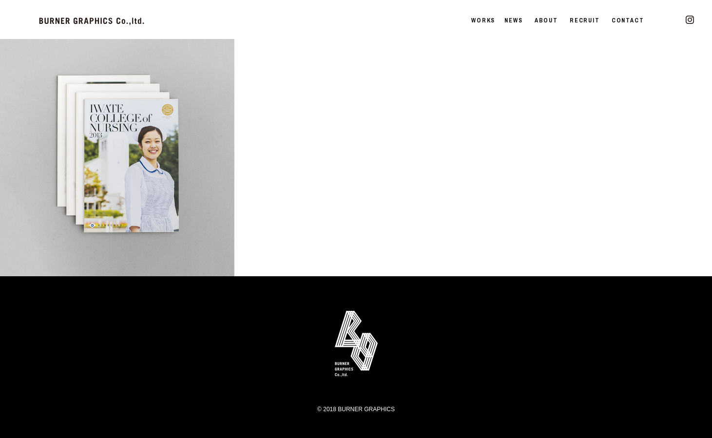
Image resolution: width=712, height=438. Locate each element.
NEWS (513, 20)
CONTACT (628, 20)
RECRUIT (585, 20)
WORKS (483, 20)
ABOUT (546, 20)
